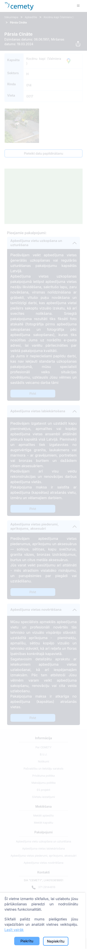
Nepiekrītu (56, 941)
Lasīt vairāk (14, 930)
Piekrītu (26, 941)
